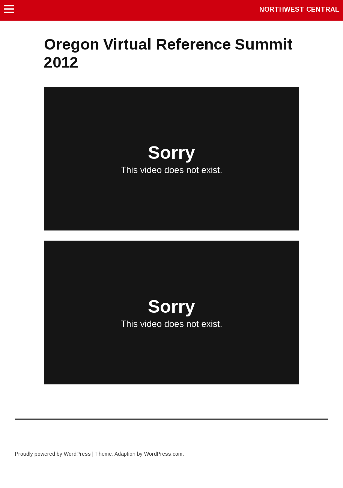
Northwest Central (299, 9)
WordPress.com (163, 454)
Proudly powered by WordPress (53, 454)
